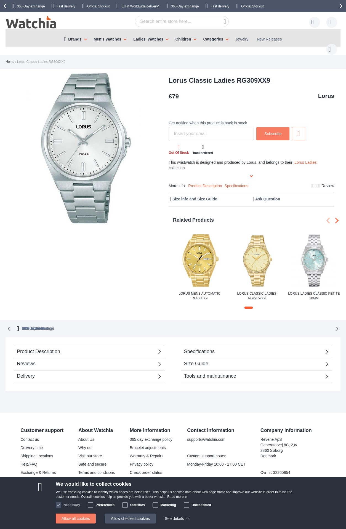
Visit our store (90, 450)
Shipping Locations (36, 450)
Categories (213, 39)
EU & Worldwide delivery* (140, 6)
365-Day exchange (31, 6)
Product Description (205, 180)
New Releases (269, 39)
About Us (86, 433)
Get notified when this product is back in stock (208, 117)
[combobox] (173, 21)
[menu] (173, 38)
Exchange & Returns (38, 466)
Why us (84, 442)
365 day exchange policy (151, 433)
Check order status (146, 466)
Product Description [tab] (38, 345)
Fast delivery (66, 6)
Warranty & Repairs (146, 450)
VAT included (155, 322)
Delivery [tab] (26, 370)
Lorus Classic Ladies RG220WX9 (256, 290)
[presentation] (6, 6)
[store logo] (31, 22)
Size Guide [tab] (196, 357)
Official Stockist (98, 6)
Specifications (236, 180)
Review (327, 180)
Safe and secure (92, 458)
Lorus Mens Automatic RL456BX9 (199, 290)
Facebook (161, 493)
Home (10, 56)
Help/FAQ (28, 458)
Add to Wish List (298, 128)
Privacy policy (141, 458)
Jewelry (241, 39)
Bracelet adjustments (148, 442)
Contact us (29, 433)
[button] (248, 302)
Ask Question (267, 193)
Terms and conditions (96, 466)
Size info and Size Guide (194, 193)
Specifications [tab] (199, 345)
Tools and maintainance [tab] (210, 370)
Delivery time (31, 442)
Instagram (161, 502)
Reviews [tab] (26, 357)
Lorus (326, 90)
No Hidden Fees (244, 322)
